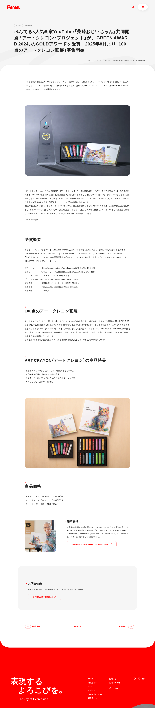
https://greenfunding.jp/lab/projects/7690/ (61, 279)
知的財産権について (94, 701)
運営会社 (92, 675)
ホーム (89, 60)
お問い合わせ (114, 660)
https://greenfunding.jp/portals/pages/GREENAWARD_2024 (68, 268)
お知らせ (98, 60)
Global (115, 666)
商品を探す (92, 660)
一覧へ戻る (77, 626)
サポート (91, 668)
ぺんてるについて (95, 671)
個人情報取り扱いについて (96, 698)
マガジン (91, 664)
